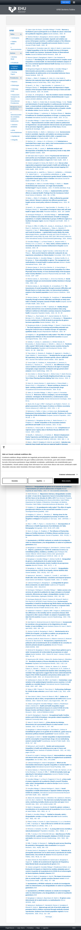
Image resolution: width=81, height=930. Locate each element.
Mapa (38, 928)
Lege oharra (21, 928)
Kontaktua (30, 928)
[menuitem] (16, 41)
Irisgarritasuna (10, 928)
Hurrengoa (48, 917)
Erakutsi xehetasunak (67, 474)
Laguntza (45, 928)
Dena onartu (66, 481)
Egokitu (41, 481)
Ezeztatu (15, 481)
